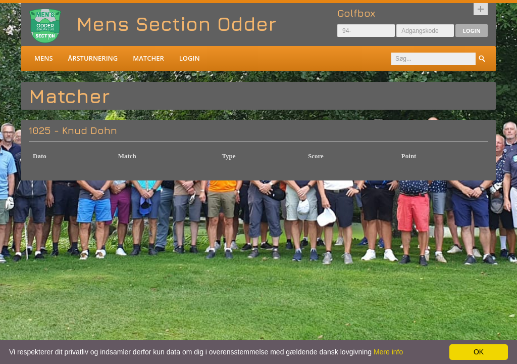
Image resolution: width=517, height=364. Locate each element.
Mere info (388, 352)
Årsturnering (93, 58)
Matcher (148, 58)
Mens (43, 58)
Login (471, 30)
